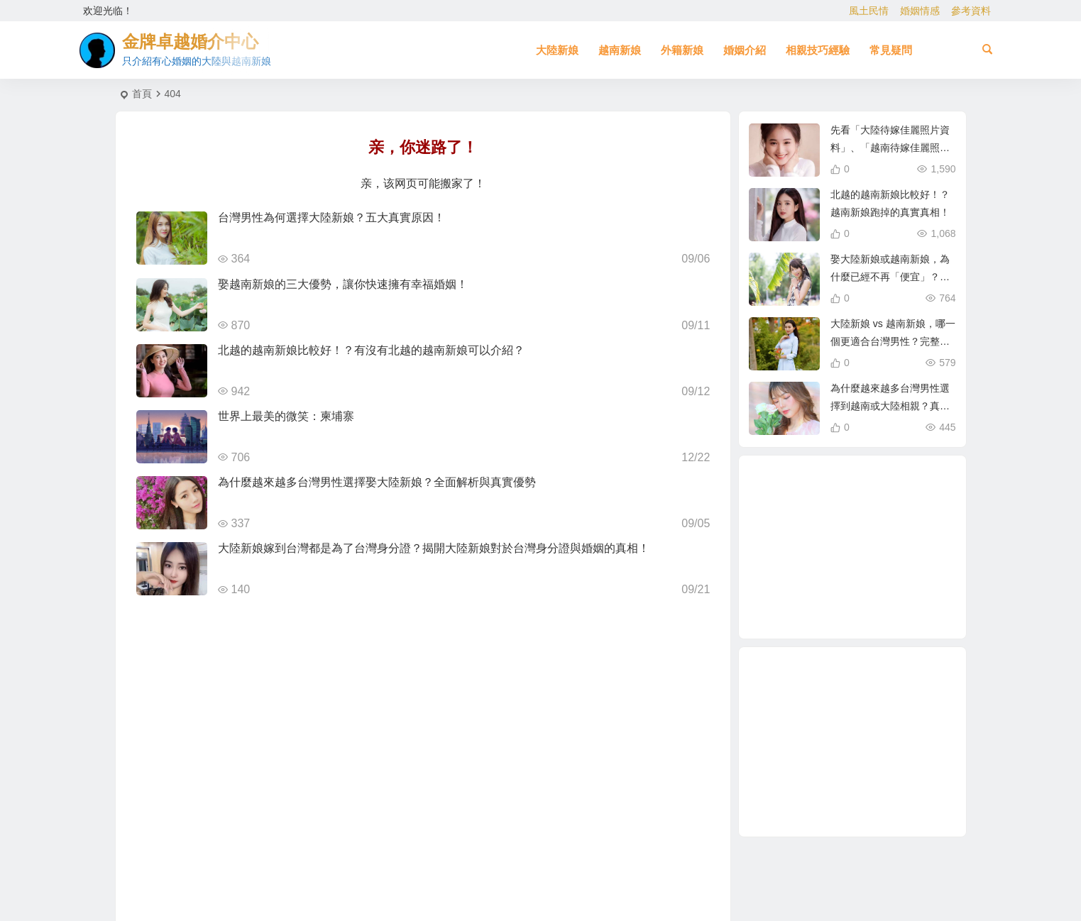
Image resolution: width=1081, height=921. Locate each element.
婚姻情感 (920, 10)
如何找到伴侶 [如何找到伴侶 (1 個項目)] (901, 565)
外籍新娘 (682, 50)
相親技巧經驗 (818, 50)
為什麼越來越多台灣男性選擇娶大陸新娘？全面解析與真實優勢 (377, 482)
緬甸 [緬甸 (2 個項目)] (878, 497)
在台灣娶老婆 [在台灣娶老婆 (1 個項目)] (804, 548)
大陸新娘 (557, 50)
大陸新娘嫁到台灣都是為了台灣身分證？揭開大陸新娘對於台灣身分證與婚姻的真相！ (433, 548)
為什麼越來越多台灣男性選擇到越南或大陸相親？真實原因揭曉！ (890, 405)
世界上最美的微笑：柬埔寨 (286, 416)
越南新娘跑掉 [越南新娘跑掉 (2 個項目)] (829, 578)
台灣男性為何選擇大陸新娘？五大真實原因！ (331, 217)
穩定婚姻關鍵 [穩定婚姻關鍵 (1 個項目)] (885, 512)
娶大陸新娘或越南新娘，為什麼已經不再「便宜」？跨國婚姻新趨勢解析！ (890, 276)
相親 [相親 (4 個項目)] (855, 547)
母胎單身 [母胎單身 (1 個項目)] (886, 530)
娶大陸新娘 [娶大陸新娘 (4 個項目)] (837, 518)
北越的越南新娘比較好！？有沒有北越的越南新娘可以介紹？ (371, 350)
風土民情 (869, 10)
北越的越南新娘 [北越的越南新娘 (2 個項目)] (850, 607)
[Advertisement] (852, 741)
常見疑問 (890, 50)
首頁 (142, 93)
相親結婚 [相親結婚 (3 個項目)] (881, 551)
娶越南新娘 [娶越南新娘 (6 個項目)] (840, 488)
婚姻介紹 (744, 50)
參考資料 (971, 10)
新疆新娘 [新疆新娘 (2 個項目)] (810, 591)
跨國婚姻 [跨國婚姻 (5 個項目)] (896, 501)
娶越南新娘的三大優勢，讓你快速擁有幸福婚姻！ (343, 284)
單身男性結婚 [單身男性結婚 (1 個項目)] (869, 584)
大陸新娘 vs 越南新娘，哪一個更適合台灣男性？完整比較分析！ (892, 341)
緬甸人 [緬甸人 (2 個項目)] (886, 600)
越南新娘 (619, 50)
